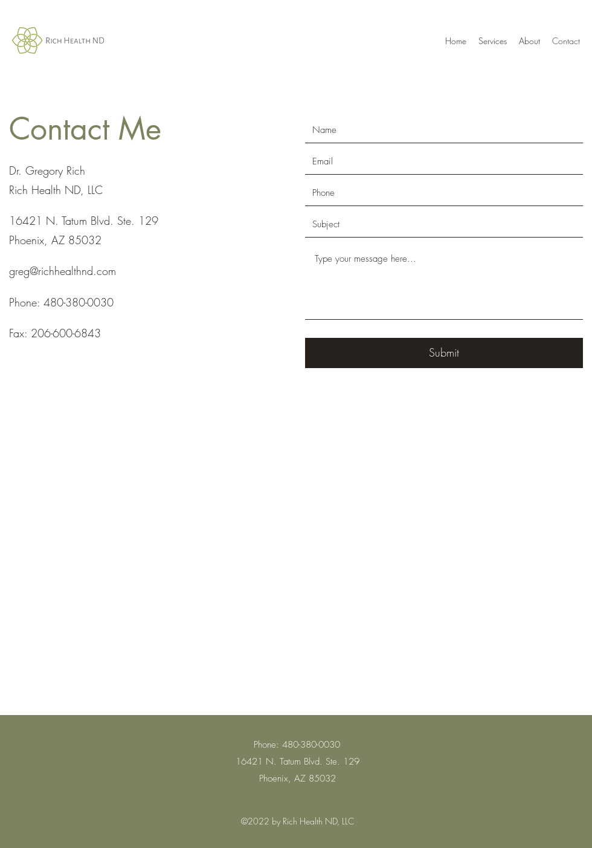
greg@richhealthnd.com (62, 271)
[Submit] (444, 353)
